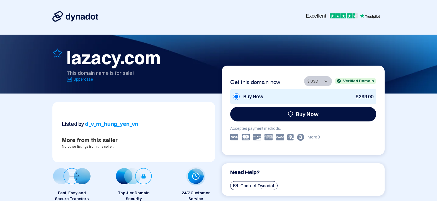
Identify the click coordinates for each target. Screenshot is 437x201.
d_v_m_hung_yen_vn (111, 123)
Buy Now (303, 114)
